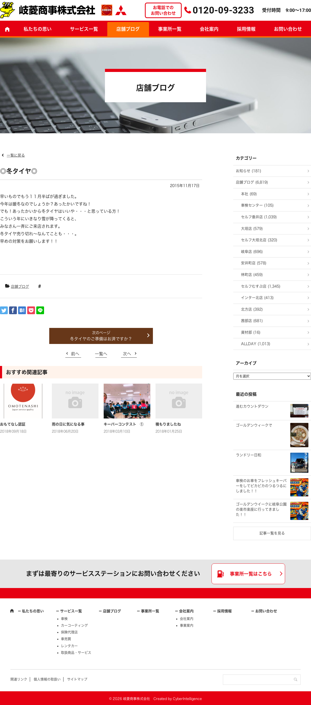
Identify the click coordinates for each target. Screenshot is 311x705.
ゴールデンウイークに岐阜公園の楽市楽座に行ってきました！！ (261, 509)
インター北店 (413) (257, 297)
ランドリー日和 (248, 455)
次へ (127, 354)
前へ (75, 354)
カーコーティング (74, 625)
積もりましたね (168, 424)
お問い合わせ (266, 611)
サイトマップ (77, 679)
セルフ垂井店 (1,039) (259, 217)
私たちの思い (38, 29)
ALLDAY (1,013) (255, 344)
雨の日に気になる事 (68, 424)
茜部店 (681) (252, 320)
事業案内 (186, 625)
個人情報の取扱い (47, 679)
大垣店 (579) (252, 228)
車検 (64, 618)
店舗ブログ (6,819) (252, 182)
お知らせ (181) (248, 171)
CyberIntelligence (187, 698)
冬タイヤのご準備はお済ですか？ (101, 339)
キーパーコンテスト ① (124, 424)
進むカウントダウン (252, 406)
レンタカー (69, 646)
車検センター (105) (257, 205)
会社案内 (209, 29)
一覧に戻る (16, 155)
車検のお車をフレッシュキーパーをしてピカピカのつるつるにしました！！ (261, 486)
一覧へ (101, 354)
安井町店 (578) (253, 263)
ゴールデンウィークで (254, 425)
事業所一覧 (169, 29)
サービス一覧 (71, 611)
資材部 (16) (250, 332)
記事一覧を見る (272, 533)
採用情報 (246, 29)
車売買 (66, 639)
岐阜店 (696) (252, 251)
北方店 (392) (252, 309)
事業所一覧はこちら (251, 573)
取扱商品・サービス (76, 652)
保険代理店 (69, 632)
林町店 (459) (252, 274)
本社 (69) (249, 194)
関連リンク (18, 679)
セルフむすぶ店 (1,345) (260, 286)
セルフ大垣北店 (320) (259, 240)
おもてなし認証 (12, 424)
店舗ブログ (128, 29)
